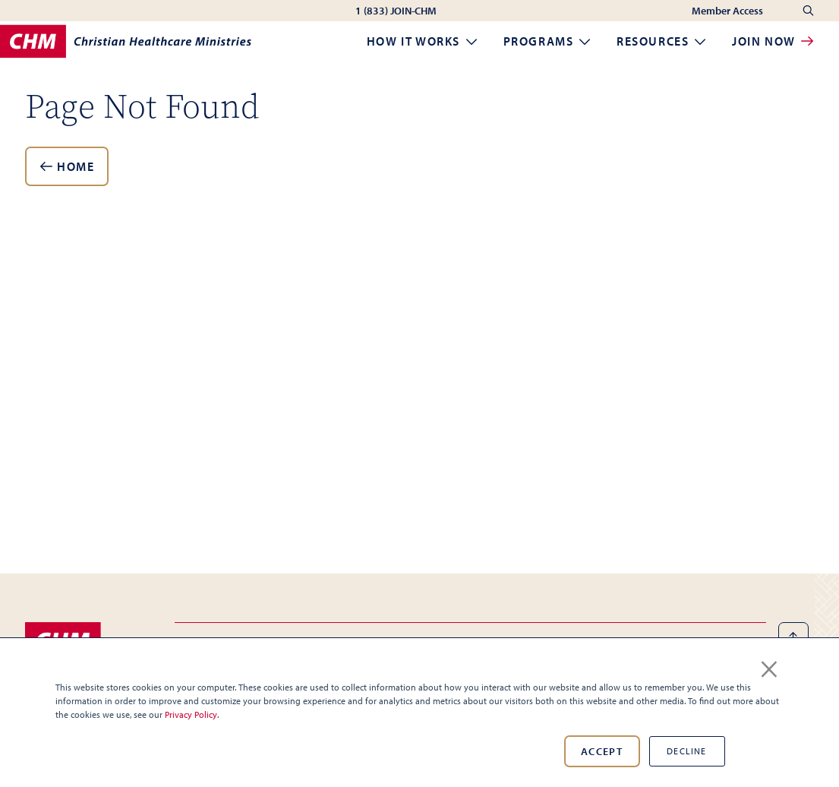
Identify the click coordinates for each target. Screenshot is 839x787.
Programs (547, 41)
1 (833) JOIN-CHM (396, 10)
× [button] (769, 666)
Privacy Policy (191, 714)
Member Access (728, 10)
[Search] (808, 10)
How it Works (423, 41)
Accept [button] (602, 751)
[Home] (125, 41)
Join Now (773, 41)
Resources (662, 41)
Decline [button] (686, 751)
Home (67, 166)
